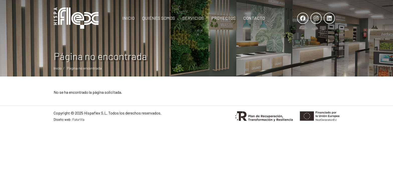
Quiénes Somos (158, 18)
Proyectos (223, 18)
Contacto (254, 18)
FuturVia (78, 119)
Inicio (128, 18)
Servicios (193, 18)
